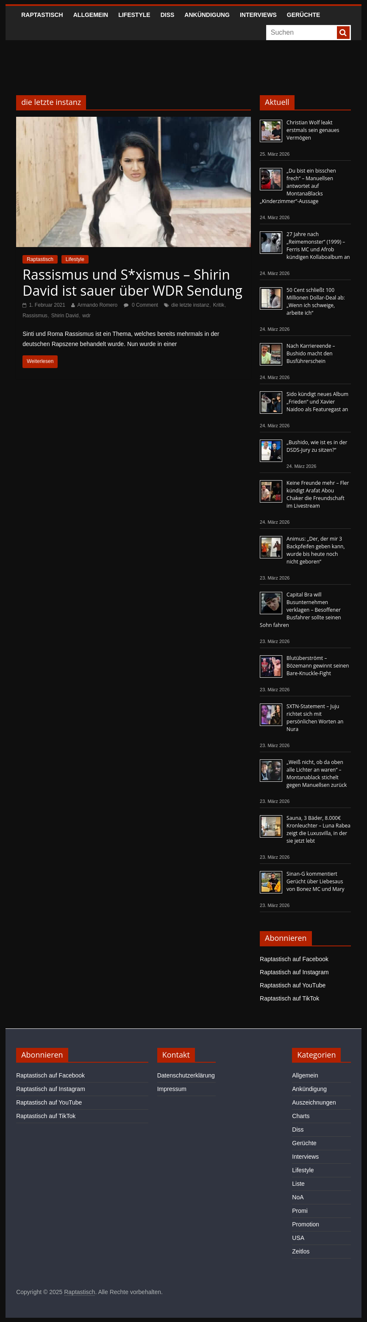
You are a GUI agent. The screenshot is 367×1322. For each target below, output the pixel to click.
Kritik (219, 305)
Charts (300, 1116)
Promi (300, 1210)
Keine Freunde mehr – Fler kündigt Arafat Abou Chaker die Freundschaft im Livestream (317, 494)
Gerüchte (303, 14)
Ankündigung (207, 14)
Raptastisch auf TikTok (289, 998)
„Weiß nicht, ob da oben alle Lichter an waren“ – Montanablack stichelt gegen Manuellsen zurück (316, 774)
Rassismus (34, 316)
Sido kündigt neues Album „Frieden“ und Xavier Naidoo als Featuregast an (317, 401)
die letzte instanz (190, 305)
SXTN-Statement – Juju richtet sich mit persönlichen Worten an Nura (314, 718)
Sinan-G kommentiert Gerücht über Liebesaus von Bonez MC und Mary (315, 881)
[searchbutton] (343, 32)
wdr (86, 316)
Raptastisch (42, 14)
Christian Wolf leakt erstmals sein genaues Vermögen (312, 130)
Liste (298, 1183)
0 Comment (141, 305)
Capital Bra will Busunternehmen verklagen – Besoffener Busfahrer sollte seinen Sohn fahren (300, 610)
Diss (168, 14)
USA (298, 1237)
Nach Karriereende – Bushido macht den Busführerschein (310, 353)
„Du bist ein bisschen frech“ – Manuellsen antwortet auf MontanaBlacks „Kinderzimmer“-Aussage (298, 186)
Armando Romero (97, 305)
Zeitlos (300, 1251)
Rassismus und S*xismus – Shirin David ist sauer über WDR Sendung (132, 282)
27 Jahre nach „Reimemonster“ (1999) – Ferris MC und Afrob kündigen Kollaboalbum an (318, 246)
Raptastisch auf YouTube (292, 985)
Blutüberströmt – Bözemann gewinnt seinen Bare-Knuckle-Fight (317, 665)
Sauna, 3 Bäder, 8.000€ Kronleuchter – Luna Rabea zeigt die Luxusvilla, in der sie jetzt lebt (318, 829)
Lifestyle (134, 14)
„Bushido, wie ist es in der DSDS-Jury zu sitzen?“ (316, 446)
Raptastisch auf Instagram (294, 972)
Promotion (305, 1224)
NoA (297, 1197)
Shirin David (65, 316)
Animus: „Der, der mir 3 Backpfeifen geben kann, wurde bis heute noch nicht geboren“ (315, 550)
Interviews (258, 14)
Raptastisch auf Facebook (294, 959)
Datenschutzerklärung (186, 1075)
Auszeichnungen (314, 1102)
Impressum (171, 1089)
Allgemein (90, 14)
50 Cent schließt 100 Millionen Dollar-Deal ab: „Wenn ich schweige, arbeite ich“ (315, 301)
